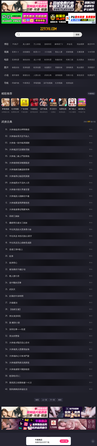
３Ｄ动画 (48, 52)
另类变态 (91, 59)
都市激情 (15, 75)
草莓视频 (37, 83)
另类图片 (91, 67)
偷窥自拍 (15, 67)
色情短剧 (69, 83)
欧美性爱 (48, 59)
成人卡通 (37, 59)
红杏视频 (58, 83)
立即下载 (64, 441)
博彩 (6, 44)
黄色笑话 (80, 75)
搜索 (77, 34)
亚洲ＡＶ (15, 52)
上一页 (44, 400)
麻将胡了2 (59, 44)
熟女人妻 (58, 52)
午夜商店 (26, 83)
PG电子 (15, 44)
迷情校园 (58, 75)
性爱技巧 (91, 75)
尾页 (59, 400)
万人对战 (37, 44)
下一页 (52, 400)
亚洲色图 (26, 67)
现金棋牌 (80, 44)
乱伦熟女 (80, 59)
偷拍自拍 (26, 59)
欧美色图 (37, 67)
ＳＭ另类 (91, 52)
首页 (37, 400)
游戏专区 (48, 44)
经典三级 (69, 59)
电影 (6, 59)
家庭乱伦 (26, 75)
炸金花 (69, 44)
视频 (6, 51)
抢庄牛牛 (91, 44)
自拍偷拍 (26, 52)
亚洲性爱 (15, 59)
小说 (6, 75)
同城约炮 (15, 83)
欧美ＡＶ (37, 52)
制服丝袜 (58, 59)
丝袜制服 (69, 52)
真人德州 (26, 44)
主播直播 (80, 52)
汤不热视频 (47, 83)
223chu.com (48, 29)
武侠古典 (48, 75)
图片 (6, 67)
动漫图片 (48, 67)
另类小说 (69, 75)
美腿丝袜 (58, 67)
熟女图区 (80, 67)
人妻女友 (37, 75)
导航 (6, 82)
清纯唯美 (69, 67)
